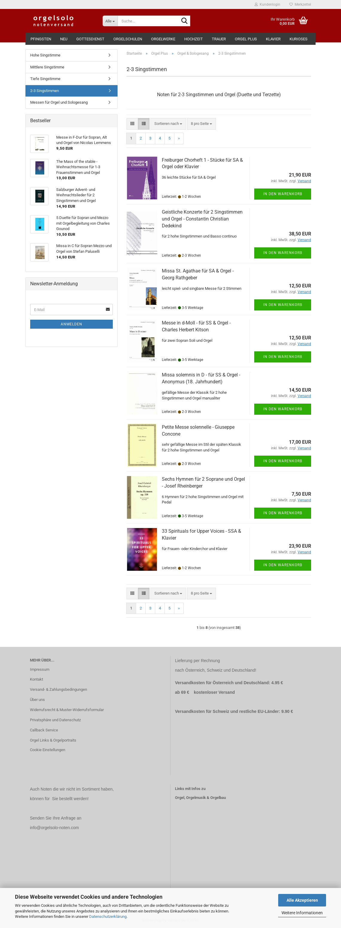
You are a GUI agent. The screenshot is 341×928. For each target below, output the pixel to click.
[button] (132, 124)
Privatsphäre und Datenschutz (55, 720)
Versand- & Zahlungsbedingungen (58, 689)
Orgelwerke (163, 39)
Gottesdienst (90, 39)
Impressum (39, 669)
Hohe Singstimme (45, 55)
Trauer (219, 39)
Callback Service (44, 730)
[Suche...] (110, 21)
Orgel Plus (246, 39)
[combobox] (168, 124)
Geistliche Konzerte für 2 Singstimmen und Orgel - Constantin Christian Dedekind (202, 219)
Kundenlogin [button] (267, 4)
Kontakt (36, 679)
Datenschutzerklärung (108, 916)
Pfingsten (41, 39)
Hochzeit (193, 39)
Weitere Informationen (302, 912)
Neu (63, 39)
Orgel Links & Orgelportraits (53, 740)
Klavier (273, 39)
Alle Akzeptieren (302, 900)
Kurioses (298, 39)
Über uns (37, 699)
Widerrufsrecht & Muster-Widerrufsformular (67, 710)
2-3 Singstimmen (44, 90)
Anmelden (71, 324)
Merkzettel (300, 4)
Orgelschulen (127, 39)
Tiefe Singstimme (45, 78)
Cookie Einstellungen (47, 750)
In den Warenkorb (282, 194)
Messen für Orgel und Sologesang (59, 102)
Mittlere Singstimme (47, 67)
